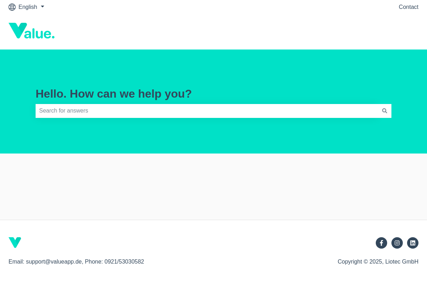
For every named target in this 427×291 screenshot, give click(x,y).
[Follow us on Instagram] (397, 243)
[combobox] (207, 111)
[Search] (384, 111)
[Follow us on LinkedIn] (412, 243)
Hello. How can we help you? (114, 93)
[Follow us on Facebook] (381, 243)
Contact (408, 7)
